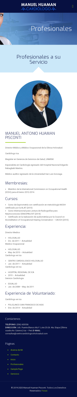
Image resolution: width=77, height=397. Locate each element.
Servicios (15, 374)
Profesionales (17, 364)
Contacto (15, 355)
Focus (44, 391)
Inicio (13, 359)
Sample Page (17, 369)
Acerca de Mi (17, 350)
